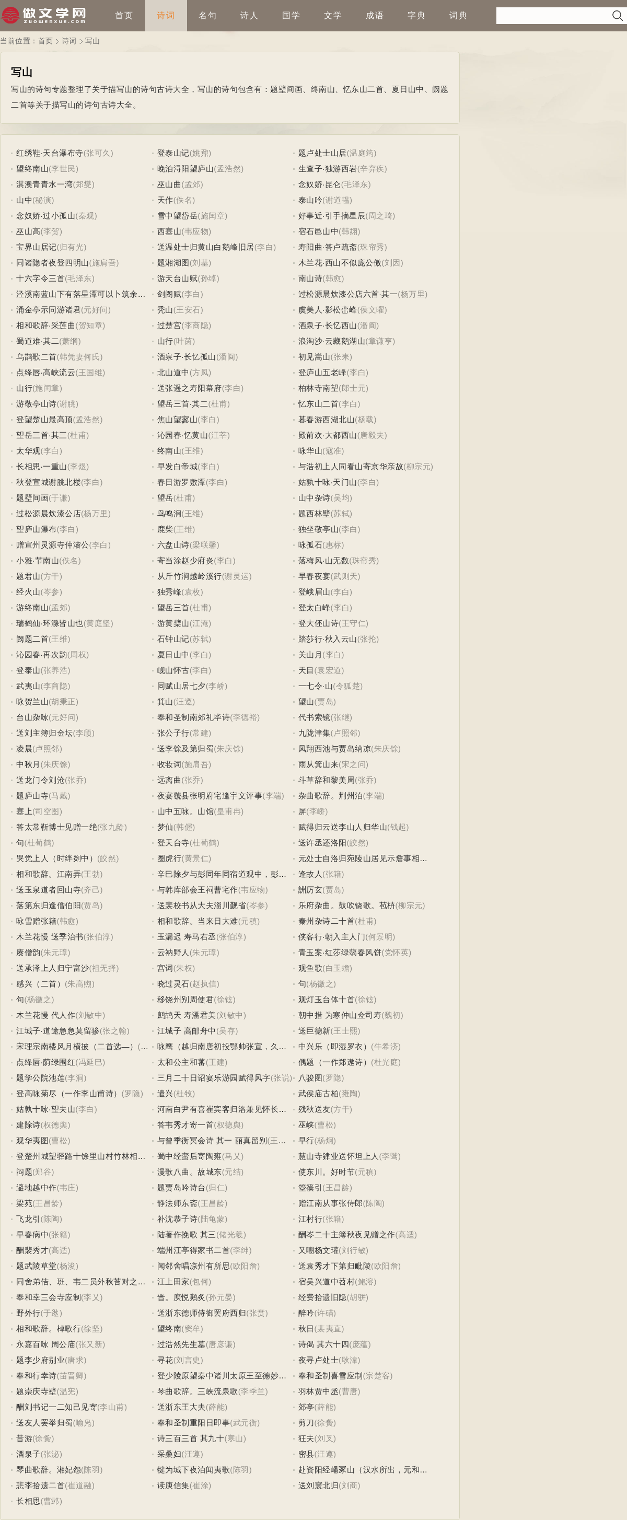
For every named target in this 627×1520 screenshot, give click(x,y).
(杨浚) (68, 1265)
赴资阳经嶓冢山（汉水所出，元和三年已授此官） (387, 1469)
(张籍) (333, 873)
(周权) (78, 654)
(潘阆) (368, 325)
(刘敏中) (90, 1015)
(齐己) (92, 889)
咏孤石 (310, 544)
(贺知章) (90, 325)
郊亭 (306, 1406)
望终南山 (32, 168)
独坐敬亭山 (318, 529)
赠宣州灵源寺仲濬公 (52, 544)
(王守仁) (354, 623)
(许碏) (325, 1312)
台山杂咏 (32, 717)
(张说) (282, 1077)
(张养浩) (56, 670)
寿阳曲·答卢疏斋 (327, 246)
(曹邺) (52, 1500)
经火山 (28, 591)
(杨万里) (413, 293)
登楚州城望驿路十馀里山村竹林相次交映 (89, 1156)
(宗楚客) (378, 1375)
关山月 (310, 654)
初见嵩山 (314, 356)
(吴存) (227, 1030)
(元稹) (249, 920)
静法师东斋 (177, 1203)
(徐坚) (92, 1328)
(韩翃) (350, 231)
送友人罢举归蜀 (44, 1422)
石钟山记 (173, 638)
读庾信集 (173, 1485)
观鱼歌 (310, 968)
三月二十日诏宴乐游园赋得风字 (214, 1077)
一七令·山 (315, 685)
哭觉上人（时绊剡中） (56, 858)
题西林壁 (314, 513)
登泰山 (28, 670)
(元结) (233, 1171)
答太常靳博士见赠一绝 (56, 826)
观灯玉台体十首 (326, 999)
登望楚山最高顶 (44, 419)
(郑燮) (84, 184)
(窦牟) (192, 1328)
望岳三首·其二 (182, 403)
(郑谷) (43, 1171)
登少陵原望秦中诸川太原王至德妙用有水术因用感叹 (250, 1375)
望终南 (169, 1328)
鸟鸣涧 (169, 513)
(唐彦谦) (221, 1344)
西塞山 (169, 231)
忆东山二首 (318, 403)
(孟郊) (192, 184)
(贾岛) (325, 701)
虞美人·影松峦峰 (327, 309)
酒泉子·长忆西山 (327, 325)
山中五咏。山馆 (185, 811)
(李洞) (76, 1077)
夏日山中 (173, 654)
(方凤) (201, 372)
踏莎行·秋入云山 (327, 638)
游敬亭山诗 (36, 403)
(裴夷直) (330, 1328)
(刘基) (201, 262)
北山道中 (173, 372)
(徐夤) (325, 1422)
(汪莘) (219, 435)
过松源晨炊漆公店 (48, 513)
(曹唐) (350, 1391)
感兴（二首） (40, 983)
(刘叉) (325, 1438)
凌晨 (24, 748)
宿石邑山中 (318, 231)
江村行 (310, 1218)
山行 (165, 341)
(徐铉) (225, 999)
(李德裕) (245, 717)
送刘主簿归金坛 (44, 732)
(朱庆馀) (229, 748)
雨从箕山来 (318, 764)
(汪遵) (184, 701)
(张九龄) (112, 826)
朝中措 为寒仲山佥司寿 (340, 1015)
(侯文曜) (372, 309)
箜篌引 (310, 1187)
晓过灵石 (173, 983)
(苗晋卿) (72, 1375)
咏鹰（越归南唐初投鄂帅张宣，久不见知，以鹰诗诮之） (258, 1046)
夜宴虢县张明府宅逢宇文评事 (210, 795)
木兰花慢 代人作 (45, 1015)
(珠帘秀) (372, 246)
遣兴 (165, 1093)
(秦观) (86, 215)
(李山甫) (112, 1406)
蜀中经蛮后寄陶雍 (189, 1156)
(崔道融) (80, 1485)
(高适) (406, 1234)
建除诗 (28, 1124)
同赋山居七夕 (181, 685)
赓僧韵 (28, 952)
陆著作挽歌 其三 (186, 1234)
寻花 (165, 1359)
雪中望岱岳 (177, 215)
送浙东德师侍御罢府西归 (202, 1312)
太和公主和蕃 (181, 1062)
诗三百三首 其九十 (191, 1438)
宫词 (165, 968)
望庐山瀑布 (36, 529)
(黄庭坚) (99, 623)
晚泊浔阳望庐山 (185, 168)
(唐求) (76, 1359)
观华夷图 (32, 1140)
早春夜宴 (314, 576)
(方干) (52, 576)
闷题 (24, 1171)
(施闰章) (213, 215)
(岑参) (52, 591)
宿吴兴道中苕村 (326, 1281)
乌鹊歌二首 (36, 356)
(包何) (201, 1281)
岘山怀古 (173, 670)
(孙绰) (208, 278)
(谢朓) (68, 403)
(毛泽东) (356, 184)
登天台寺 (173, 842)
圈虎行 (169, 858)
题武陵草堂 (36, 1265)
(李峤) (217, 685)
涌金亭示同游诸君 (48, 309)
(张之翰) (115, 1030)
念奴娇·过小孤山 (45, 215)
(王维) (192, 450)
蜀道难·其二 (37, 341)
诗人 (249, 15)
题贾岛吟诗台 (181, 1187)
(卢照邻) (346, 732)
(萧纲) (70, 341)
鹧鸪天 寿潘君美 (186, 1015)
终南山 (169, 450)
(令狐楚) (348, 685)
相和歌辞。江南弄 (48, 873)
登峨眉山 (314, 591)
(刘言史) (188, 1359)
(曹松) (325, 1124)
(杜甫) (219, 403)
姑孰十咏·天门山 (327, 482)
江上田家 (173, 1281)
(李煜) (78, 466)
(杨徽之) (321, 983)
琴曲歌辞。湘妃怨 (48, 1469)
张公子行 (173, 732)
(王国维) (90, 372)
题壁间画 (32, 497)
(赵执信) (205, 983)
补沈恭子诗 (177, 1218)
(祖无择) (104, 968)
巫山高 (28, 231)
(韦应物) (196, 231)
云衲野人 (173, 952)
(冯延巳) (90, 1062)
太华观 (28, 450)
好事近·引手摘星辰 (332, 215)
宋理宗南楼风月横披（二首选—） (77, 1046)
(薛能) (217, 1406)
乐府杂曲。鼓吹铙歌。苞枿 (347, 905)
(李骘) (390, 1156)
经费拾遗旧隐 (322, 1297)
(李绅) (241, 1250)
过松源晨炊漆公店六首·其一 (348, 293)
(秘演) (43, 199)
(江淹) (201, 623)
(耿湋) (350, 1359)
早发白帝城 (177, 466)
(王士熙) (346, 1030)
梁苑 (24, 1203)
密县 (306, 1453)
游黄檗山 (173, 623)
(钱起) (398, 826)
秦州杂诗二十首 (326, 920)
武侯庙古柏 (318, 1093)
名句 (208, 15)
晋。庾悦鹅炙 (181, 1297)
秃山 (165, 309)
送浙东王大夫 (181, 1406)
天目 (306, 670)
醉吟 (306, 1312)
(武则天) (346, 576)
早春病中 (32, 1234)
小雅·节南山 (37, 560)
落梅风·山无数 (324, 560)
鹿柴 (165, 529)
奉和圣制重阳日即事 (193, 1422)
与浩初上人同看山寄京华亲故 (351, 466)
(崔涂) (201, 1485)
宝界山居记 (36, 246)
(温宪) (68, 1391)
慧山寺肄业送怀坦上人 (338, 1156)
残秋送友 (314, 1109)
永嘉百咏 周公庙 (45, 1344)
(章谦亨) (380, 341)
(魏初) (392, 1015)
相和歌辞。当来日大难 (197, 920)
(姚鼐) (201, 152)
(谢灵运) (237, 576)
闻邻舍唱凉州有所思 (193, 1265)
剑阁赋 (169, 293)
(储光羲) (231, 1234)
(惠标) (333, 544)
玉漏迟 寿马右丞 (186, 936)
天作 (165, 199)
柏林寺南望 (318, 388)
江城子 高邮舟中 (186, 1030)
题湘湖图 (173, 262)
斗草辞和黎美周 (326, 779)
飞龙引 (28, 1218)
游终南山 (32, 607)
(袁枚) (192, 591)
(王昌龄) (337, 1187)
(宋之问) (354, 764)
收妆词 (169, 764)
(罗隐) (333, 1077)
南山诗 (310, 278)
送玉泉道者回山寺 (48, 889)
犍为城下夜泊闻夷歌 (193, 1469)
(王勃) (92, 873)
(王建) (217, 1062)
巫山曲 (169, 184)
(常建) (201, 732)
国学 (291, 15)
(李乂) (92, 1297)
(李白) (265, 246)
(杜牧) (184, 1093)
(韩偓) (184, 826)
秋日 (306, 1328)
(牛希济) (386, 1046)
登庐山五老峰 (322, 372)
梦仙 (165, 826)
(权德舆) (56, 1124)
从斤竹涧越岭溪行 (189, 576)
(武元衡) (245, 1422)
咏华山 (310, 450)
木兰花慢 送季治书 (50, 936)
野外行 (28, 1312)
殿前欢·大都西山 (327, 435)
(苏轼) (342, 513)
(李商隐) (196, 325)
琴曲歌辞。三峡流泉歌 (197, 1391)
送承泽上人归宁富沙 (52, 968)
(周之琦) (380, 215)
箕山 (165, 701)
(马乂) (233, 1156)
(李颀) (84, 732)
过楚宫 (169, 325)
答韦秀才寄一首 (185, 1124)
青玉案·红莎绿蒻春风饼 (340, 952)
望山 (306, 701)
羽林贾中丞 (318, 1391)
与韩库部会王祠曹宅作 (197, 889)
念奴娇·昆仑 (319, 184)
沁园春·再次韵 (41, 654)
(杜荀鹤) (40, 842)
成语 (375, 15)
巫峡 (306, 1124)
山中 (24, 199)
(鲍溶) (366, 1281)
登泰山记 (173, 152)
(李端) (273, 795)
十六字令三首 (40, 278)
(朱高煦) (80, 983)
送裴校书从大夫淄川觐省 (202, 905)
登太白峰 (314, 607)
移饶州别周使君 (185, 999)
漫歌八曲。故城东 (189, 1171)
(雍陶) (350, 1093)
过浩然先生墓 (181, 1344)
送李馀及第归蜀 (185, 748)
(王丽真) (283, 1140)
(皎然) (358, 842)
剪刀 (306, 1422)
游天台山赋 (177, 278)
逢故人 (310, 873)
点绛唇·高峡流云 (45, 372)
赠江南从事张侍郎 (330, 1203)
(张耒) (342, 356)
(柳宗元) (418, 466)
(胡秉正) (64, 701)
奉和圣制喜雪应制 (330, 1375)
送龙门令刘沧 (40, 779)
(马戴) (60, 795)
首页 (124, 15)
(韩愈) (333, 278)
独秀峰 (169, 591)
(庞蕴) (360, 1344)
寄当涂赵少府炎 (185, 560)
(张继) (342, 717)
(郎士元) (354, 388)
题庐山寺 (32, 795)
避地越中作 (36, 1187)
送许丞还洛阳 (322, 842)
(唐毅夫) (372, 435)
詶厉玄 (310, 889)
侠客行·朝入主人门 (332, 936)
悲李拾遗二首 (40, 1485)
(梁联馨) (205, 544)
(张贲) (257, 1312)
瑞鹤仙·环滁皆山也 (50, 623)
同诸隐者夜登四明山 (52, 262)
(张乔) (76, 779)
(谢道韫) (337, 199)
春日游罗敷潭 (181, 482)
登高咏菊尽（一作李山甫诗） (69, 1093)
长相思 (28, 1500)
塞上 (24, 811)
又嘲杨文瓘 (318, 1250)
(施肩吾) (104, 262)
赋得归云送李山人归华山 (343, 826)
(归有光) (72, 246)
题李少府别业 (40, 1359)
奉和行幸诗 (36, 1375)
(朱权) (184, 968)
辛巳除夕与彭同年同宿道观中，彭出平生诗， (238, 873)
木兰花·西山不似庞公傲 (340, 262)
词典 (458, 15)
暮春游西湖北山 (326, 419)
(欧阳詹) (245, 1265)
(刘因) (392, 262)
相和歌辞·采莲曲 (45, 325)
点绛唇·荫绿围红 (45, 1062)
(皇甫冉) (229, 811)
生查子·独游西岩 (327, 168)
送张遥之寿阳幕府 (189, 388)
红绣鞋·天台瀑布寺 (50, 152)
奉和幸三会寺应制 (48, 1297)
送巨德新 (314, 1030)
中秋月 (28, 764)
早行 (306, 1140)
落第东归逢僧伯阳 (48, 905)
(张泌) (52, 1453)
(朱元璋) (56, 952)
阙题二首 (32, 638)
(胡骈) (358, 1297)
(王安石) (188, 309)
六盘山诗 (173, 544)
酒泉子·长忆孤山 (186, 356)
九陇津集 (314, 732)
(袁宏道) (330, 670)
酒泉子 (28, 1453)
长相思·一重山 (41, 466)
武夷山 (28, 685)
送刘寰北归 (318, 1485)
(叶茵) (184, 341)
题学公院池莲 (40, 1077)
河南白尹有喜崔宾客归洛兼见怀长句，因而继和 (242, 1109)
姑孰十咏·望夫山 (45, 1109)
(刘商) (350, 1485)
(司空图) (47, 811)
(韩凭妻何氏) (80, 356)
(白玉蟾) (337, 968)
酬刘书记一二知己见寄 (56, 1406)
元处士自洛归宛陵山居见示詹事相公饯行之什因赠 (387, 858)
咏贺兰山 (32, 701)
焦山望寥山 (177, 419)
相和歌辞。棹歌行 (48, 1328)
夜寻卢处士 (318, 1359)
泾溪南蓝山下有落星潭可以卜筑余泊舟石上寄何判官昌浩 (117, 293)
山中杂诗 (314, 497)
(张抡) (368, 638)
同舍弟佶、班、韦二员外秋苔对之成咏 (85, 1281)
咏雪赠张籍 (36, 920)
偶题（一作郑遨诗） (334, 1062)
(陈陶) (374, 1203)
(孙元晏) (221, 1297)
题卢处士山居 (322, 152)
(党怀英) (396, 952)
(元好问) (96, 309)
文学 (333, 15)
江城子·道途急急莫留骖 (58, 1030)
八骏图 (310, 1077)
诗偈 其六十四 (324, 1344)
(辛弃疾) (372, 168)
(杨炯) (325, 1140)
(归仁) (217, 1187)
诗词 (166, 15)
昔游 (24, 1438)
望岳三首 (173, 607)
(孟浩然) (229, 168)
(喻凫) (84, 1422)
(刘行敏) (354, 1250)
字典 (417, 15)
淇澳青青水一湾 (44, 184)
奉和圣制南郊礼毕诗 (193, 717)
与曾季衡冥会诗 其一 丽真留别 (212, 1140)
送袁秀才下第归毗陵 (334, 1265)
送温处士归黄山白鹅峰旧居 (205, 246)
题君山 (28, 576)
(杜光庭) (386, 1062)
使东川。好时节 (326, 1171)
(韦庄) (68, 1187)
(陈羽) (92, 1469)
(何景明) (380, 936)
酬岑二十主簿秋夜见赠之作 (347, 1234)
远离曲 (169, 779)
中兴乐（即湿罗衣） (334, 1046)
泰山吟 (310, 199)
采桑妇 (169, 1453)
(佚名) (184, 199)
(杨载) (366, 419)
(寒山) (235, 1438)
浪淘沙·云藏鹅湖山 (332, 341)
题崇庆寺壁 (36, 1391)
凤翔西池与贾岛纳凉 (334, 748)
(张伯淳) (99, 936)
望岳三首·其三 (41, 435)
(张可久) (99, 152)
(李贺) (52, 231)
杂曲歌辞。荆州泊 (330, 795)
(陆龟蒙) (213, 1218)
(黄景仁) (196, 858)
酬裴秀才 (32, 1250)
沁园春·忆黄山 (182, 435)
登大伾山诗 (318, 623)
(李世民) (64, 168)
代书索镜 (314, 717)
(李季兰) (253, 1391)
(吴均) (342, 497)
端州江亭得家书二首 (193, 1250)
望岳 (165, 497)
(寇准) (333, 450)
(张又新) (90, 1344)
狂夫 (306, 1438)
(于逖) (52, 1312)
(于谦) (60, 497)
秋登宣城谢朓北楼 (48, 482)
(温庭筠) (362, 152)
